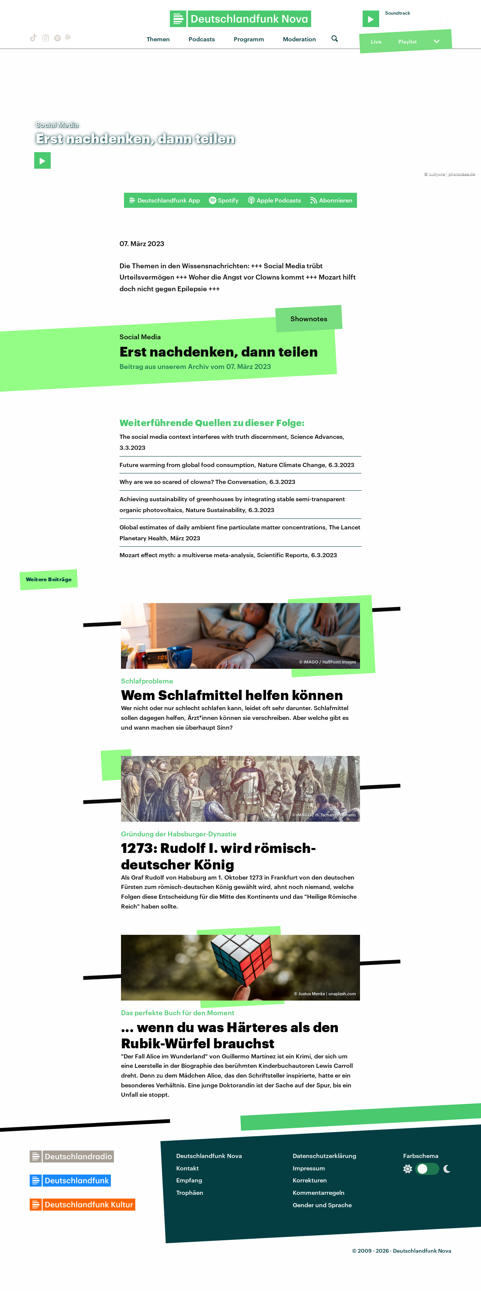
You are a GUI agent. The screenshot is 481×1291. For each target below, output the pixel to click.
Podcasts (202, 38)
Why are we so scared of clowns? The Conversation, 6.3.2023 (207, 481)
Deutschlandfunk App (164, 200)
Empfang (189, 1180)
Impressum (309, 1168)
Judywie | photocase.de (452, 173)
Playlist (407, 41)
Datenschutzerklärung (324, 1155)
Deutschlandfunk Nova (209, 1155)
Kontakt (187, 1168)
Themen (158, 38)
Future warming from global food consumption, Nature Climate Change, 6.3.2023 (236, 464)
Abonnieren (331, 200)
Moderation (299, 38)
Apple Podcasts (274, 200)
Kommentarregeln (319, 1192)
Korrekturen (310, 1180)
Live (376, 41)
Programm (249, 38)
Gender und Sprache (322, 1204)
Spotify (224, 200)
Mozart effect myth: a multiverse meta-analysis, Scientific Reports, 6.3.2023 (228, 554)
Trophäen (189, 1192)
